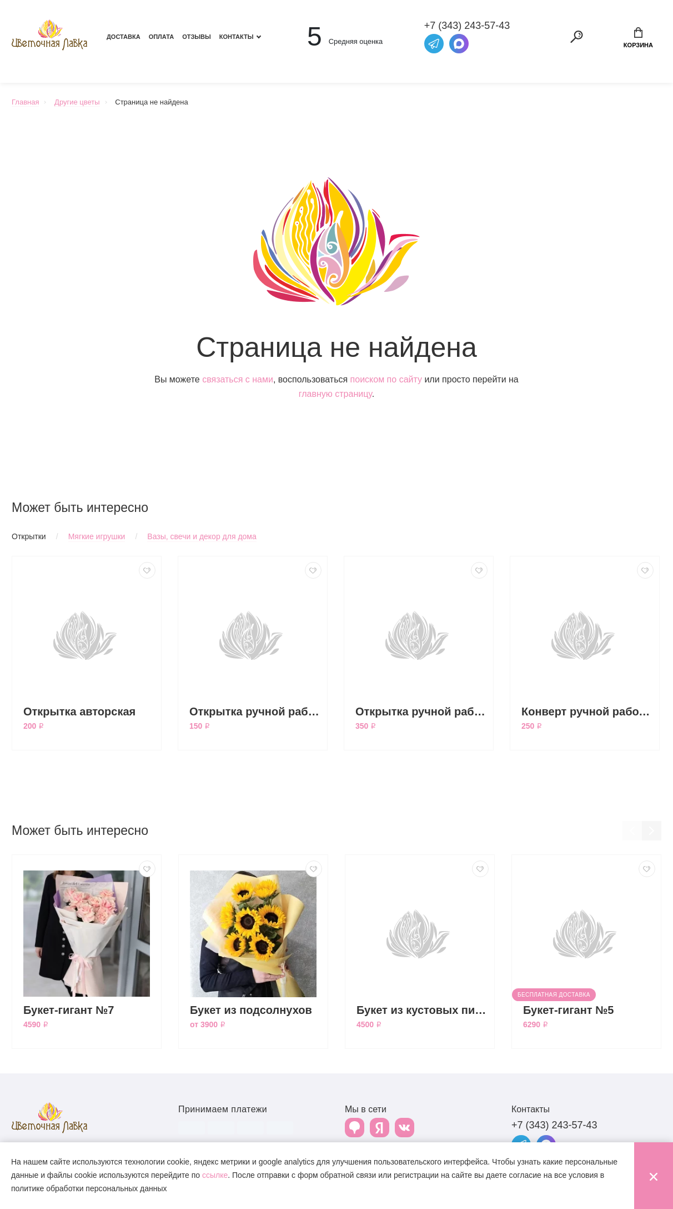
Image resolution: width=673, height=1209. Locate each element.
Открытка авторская (79, 711)
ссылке (215, 1175)
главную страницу (335, 394)
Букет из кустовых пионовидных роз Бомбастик (422, 1010)
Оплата (161, 36)
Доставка (123, 36)
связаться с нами (237, 379)
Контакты (236, 36)
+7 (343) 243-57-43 (554, 1125)
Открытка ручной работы (255, 711)
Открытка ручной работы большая (421, 711)
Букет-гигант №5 (568, 1010)
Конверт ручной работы (587, 711)
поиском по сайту (386, 379)
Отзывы (196, 36)
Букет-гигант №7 (68, 1010)
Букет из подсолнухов (251, 1010)
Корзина (638, 37)
